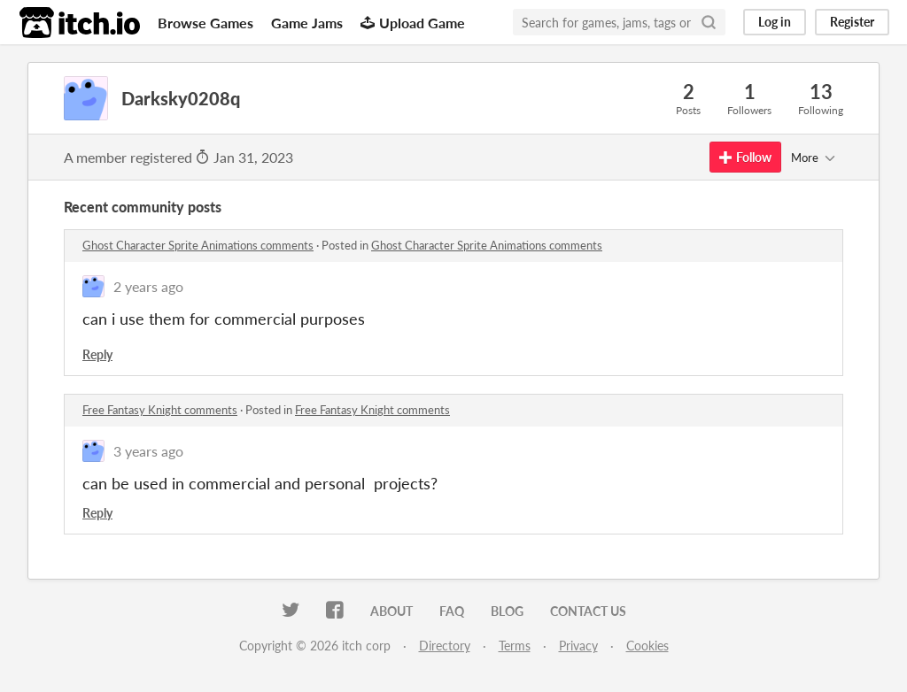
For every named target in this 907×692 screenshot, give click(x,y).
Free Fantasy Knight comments (159, 410)
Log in (774, 21)
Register (852, 21)
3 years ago (148, 450)
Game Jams (307, 22)
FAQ (451, 611)
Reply (97, 354)
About (391, 611)
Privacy (578, 645)
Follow (745, 157)
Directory (444, 645)
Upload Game (412, 22)
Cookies (647, 645)
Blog (507, 611)
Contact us (588, 611)
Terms (515, 645)
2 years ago (148, 286)
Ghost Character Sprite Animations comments (198, 245)
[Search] (708, 22)
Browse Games (205, 22)
